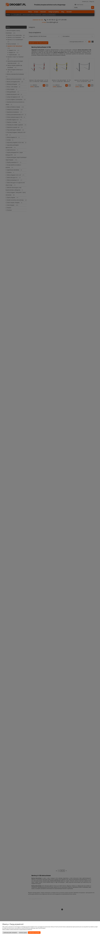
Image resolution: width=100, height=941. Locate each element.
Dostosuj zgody (23, 932)
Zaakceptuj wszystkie (34, 932)
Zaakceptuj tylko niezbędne (10, 932)
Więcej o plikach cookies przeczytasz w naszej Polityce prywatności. (17, 929)
